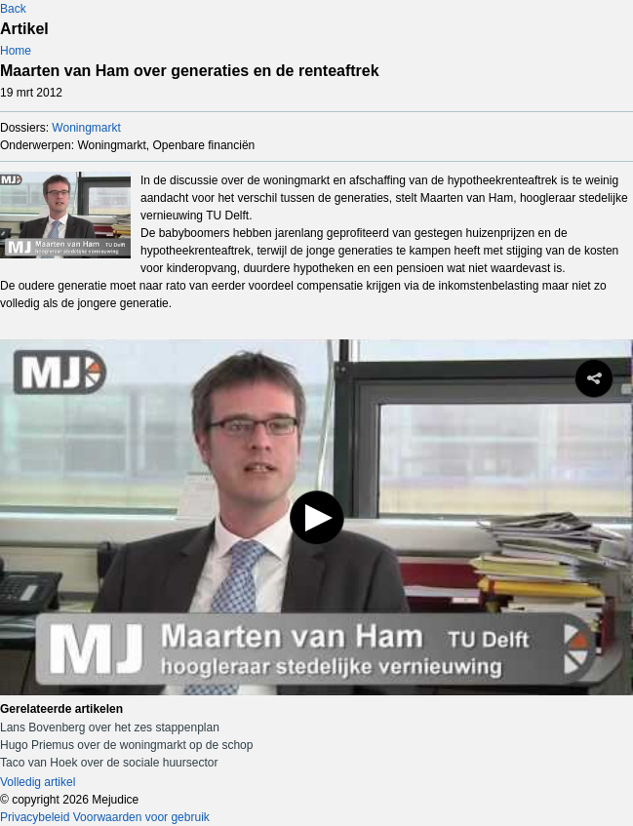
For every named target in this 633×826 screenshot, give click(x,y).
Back (13, 9)
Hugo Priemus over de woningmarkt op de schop (126, 745)
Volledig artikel (37, 782)
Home (15, 51)
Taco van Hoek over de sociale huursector (109, 762)
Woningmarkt (86, 128)
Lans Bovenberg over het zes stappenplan (109, 727)
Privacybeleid (34, 817)
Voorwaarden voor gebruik (141, 817)
